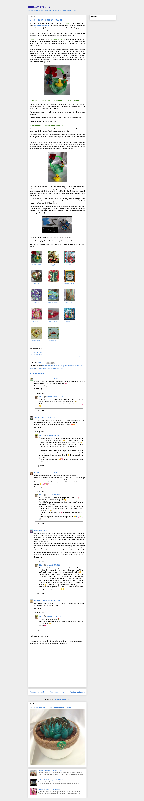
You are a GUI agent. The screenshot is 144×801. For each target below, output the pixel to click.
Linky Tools (73, 356)
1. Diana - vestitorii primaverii (36, 264)
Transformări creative (41, 25)
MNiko (36, 530)
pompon (77, 366)
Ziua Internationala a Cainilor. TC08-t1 (50, 770)
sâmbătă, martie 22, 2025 (52, 600)
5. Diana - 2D (52, 283)
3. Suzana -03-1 (69, 264)
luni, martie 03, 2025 (53, 435)
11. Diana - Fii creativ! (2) (52, 321)
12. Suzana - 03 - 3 (69, 321)
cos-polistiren (52, 366)
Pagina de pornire (57, 692)
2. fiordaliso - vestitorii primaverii (52, 265)
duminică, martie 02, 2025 (50, 379)
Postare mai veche (77, 692)
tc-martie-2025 (41, 368)
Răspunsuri (40, 393)
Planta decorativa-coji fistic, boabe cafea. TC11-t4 (50, 707)
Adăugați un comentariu (39, 636)
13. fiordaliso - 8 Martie (36, 340)
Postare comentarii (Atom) (62, 699)
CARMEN (37, 473)
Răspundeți (38, 389)
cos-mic (44, 366)
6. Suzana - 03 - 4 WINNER (69, 283)
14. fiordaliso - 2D (52, 340)
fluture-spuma (62, 366)
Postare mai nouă (37, 692)
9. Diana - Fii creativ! (69, 302)
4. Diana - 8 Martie (36, 283)
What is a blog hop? (36, 352)
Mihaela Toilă (39, 600)
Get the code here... (36, 354)
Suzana (37, 417)
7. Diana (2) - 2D (36, 302)
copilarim (37, 379)
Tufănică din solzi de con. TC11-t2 (49, 789)
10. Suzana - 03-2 (36, 321)
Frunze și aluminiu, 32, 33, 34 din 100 (50, 780)
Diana (41, 396)
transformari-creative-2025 (55, 368)
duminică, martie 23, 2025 (55, 616)
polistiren (71, 366)
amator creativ (39, 6)
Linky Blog (79, 356)
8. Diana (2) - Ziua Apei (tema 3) (52, 302)
